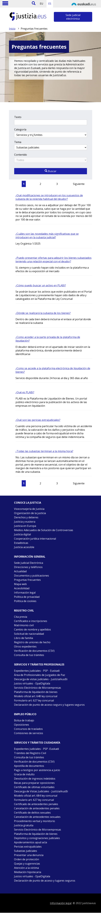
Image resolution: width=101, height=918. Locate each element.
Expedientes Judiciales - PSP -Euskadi (36, 749)
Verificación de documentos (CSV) (34, 651)
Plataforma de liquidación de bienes (35, 692)
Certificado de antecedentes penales (36, 804)
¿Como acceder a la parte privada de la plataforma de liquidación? (48, 338)
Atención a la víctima (26, 868)
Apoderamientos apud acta (30, 842)
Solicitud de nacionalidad (29, 634)
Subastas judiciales (25, 851)
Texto (17, 117)
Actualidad (20, 571)
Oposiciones (21, 724)
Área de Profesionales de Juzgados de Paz (39, 675)
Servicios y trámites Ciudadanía (37, 742)
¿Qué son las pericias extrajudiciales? (38, 420)
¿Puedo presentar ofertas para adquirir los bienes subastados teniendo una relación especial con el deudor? (54, 259)
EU (41, 3)
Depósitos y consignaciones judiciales (37, 838)
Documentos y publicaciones (31, 575)
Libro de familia (23, 638)
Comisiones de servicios (28, 733)
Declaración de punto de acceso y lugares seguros (44, 880)
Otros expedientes (25, 646)
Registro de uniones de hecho (32, 642)
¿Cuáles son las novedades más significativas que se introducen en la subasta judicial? (47, 235)
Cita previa (20, 617)
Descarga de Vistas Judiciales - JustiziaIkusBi (41, 791)
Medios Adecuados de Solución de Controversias (43, 530)
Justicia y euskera (24, 521)
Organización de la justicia (30, 513)
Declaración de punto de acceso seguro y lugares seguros (49, 704)
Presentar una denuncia (28, 855)
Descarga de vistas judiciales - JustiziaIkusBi (40, 679)
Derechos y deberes (26, 517)
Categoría (20, 129)
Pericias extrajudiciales (28, 846)
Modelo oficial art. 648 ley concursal (35, 696)
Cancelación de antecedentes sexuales (37, 817)
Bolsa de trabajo (24, 720)
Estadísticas (21, 543)
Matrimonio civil (24, 625)
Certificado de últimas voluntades (34, 787)
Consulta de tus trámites (29, 655)
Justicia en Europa (25, 526)
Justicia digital (22, 534)
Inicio (12, 28)
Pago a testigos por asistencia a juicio (37, 770)
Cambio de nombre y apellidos (32, 629)
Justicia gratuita (23, 825)
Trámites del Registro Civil (30, 753)
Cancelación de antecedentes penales (37, 808)
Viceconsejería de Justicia (29, 509)
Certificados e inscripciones (30, 621)
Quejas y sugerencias (27, 863)
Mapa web (20, 584)
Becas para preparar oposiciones (34, 783)
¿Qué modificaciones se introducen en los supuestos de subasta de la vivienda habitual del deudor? (49, 197)
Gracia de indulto (24, 774)
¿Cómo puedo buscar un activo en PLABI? (41, 285)
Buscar (50, 171)
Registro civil (24, 610)
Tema (17, 142)
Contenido (20, 154)
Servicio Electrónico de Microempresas (37, 687)
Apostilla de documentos (29, 766)
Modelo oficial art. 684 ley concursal (35, 795)
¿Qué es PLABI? (25, 392)
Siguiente (79, 184)
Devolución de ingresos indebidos (34, 778)
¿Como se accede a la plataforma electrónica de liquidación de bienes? (53, 370)
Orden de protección (26, 859)
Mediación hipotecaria (27, 872)
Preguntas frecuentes (27, 580)
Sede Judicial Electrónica (28, 563)
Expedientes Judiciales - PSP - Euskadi (37, 670)
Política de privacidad (26, 597)
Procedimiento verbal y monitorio (34, 821)
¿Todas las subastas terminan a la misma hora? (44, 451)
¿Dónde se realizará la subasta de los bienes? (43, 313)
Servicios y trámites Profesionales (39, 664)
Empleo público (25, 714)
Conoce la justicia (27, 502)
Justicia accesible (24, 547)
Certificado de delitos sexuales (32, 812)
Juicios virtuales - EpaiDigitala (32, 683)
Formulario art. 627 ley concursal (34, 700)
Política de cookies (25, 601)
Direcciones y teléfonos (28, 567)
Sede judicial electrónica (73, 16)
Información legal (25, 592)
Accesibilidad (21, 588)
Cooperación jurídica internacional (35, 538)
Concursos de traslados (28, 729)
